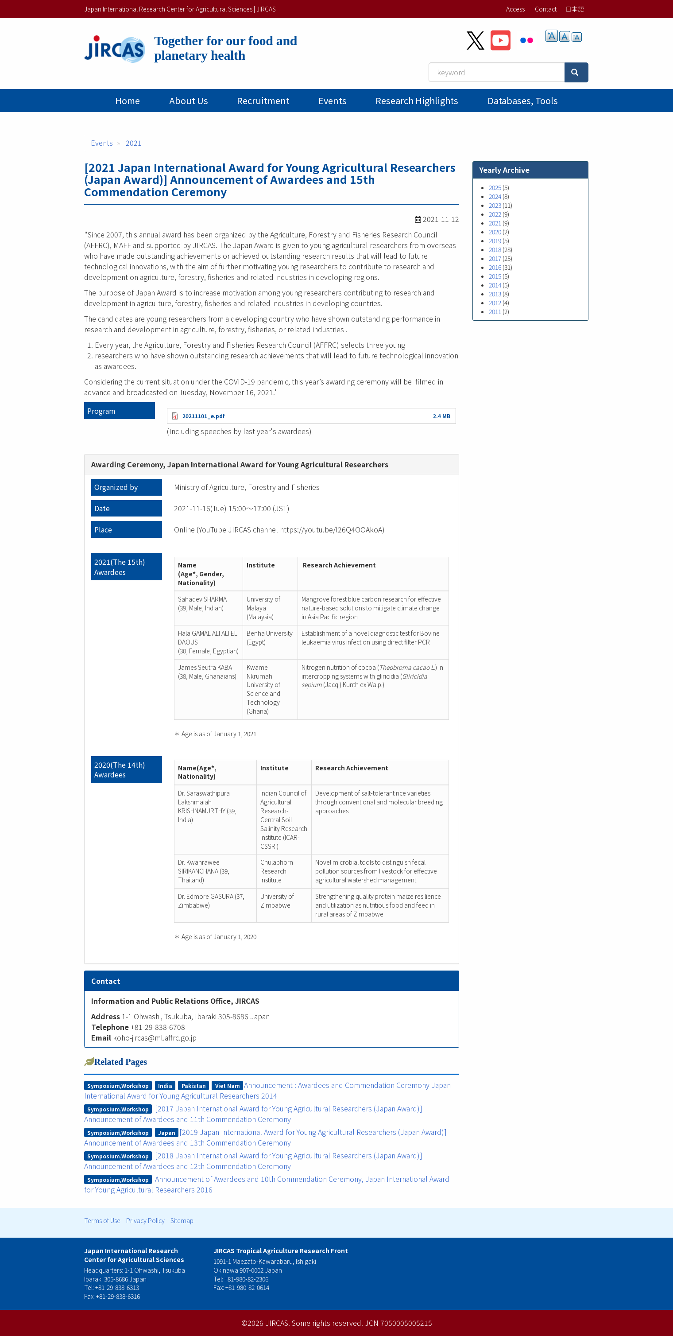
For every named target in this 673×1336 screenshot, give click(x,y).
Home (127, 100)
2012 (495, 302)
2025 (495, 187)
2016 (495, 267)
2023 (495, 205)
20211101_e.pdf (203, 415)
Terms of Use (102, 1220)
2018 (495, 249)
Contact (546, 8)
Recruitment (263, 100)
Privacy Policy (145, 1220)
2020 (495, 231)
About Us (188, 100)
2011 (495, 311)
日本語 (574, 8)
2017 (495, 258)
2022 (495, 214)
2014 (495, 284)
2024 (495, 196)
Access (515, 8)
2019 (495, 240)
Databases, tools (522, 100)
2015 (495, 276)
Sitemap (181, 1220)
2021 (134, 142)
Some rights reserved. (327, 1322)
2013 (495, 293)
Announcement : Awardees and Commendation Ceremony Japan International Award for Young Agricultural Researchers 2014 (267, 1090)
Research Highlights (416, 100)
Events (332, 100)
